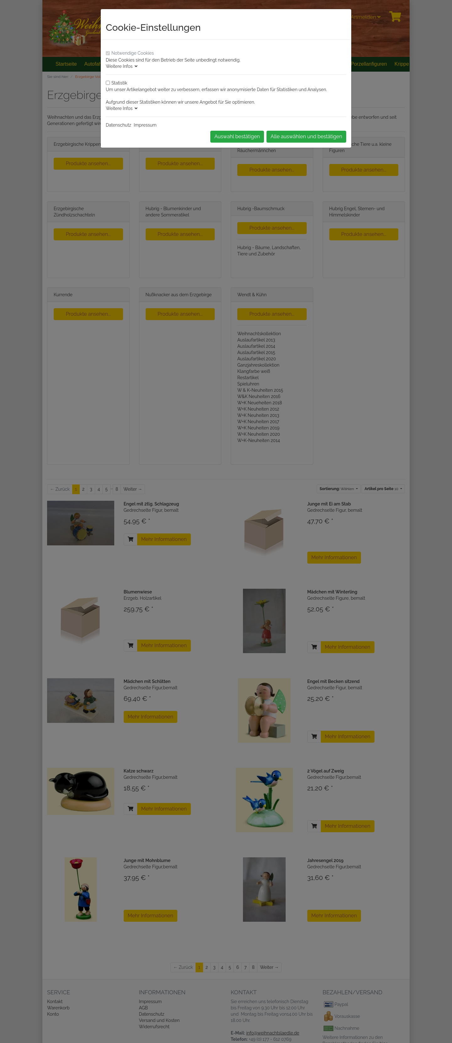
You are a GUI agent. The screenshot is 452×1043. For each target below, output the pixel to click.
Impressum (145, 125)
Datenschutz (118, 125)
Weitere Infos (121, 66)
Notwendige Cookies (132, 53)
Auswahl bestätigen (237, 136)
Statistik (119, 82)
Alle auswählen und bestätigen (306, 136)
